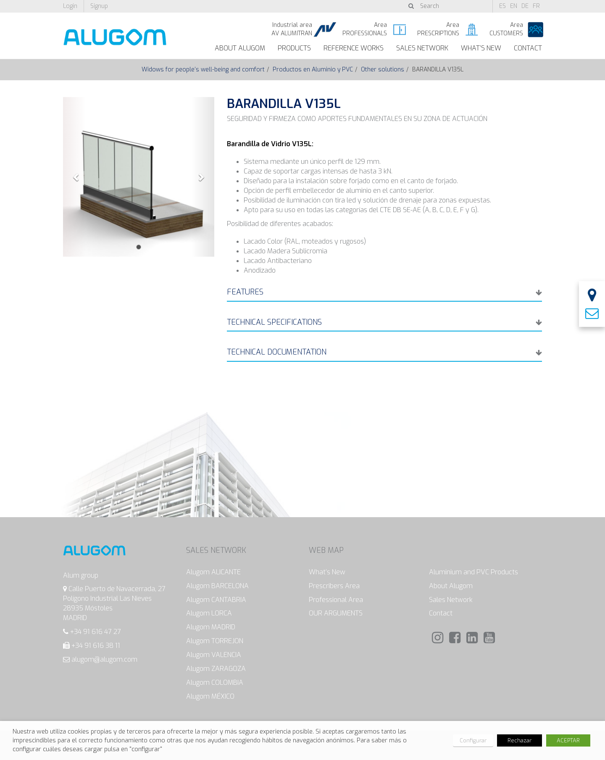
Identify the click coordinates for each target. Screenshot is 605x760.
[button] (74, 177)
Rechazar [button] (519, 740)
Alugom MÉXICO (210, 696)
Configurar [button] (473, 740)
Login (70, 6)
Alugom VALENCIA (213, 654)
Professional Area (336, 599)
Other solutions (382, 70)
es (502, 6)
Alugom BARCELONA (217, 585)
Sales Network (422, 48)
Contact (528, 48)
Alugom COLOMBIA (214, 682)
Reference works (354, 48)
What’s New (481, 48)
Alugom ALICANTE (213, 572)
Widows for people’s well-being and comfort (203, 70)
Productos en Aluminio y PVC (313, 70)
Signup (99, 6)
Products (294, 48)
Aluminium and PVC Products (473, 572)
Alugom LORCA (209, 613)
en (513, 6)
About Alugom (240, 48)
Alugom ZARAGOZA (216, 668)
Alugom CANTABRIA (216, 599)
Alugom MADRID (210, 627)
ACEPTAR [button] (568, 740)
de (525, 6)
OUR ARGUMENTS (336, 613)
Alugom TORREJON (214, 640)
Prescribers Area (334, 585)
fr (536, 6)
